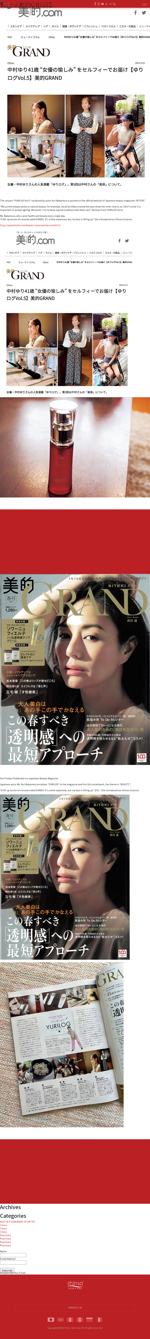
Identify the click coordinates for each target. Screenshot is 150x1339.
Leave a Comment (75, 517)
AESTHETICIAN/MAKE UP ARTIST (17, 1221)
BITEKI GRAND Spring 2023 (36, 3)
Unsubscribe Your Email (12, 1272)
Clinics (3, 1225)
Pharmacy (5, 1235)
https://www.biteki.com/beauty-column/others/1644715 (30, 225)
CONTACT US (75, 1307)
